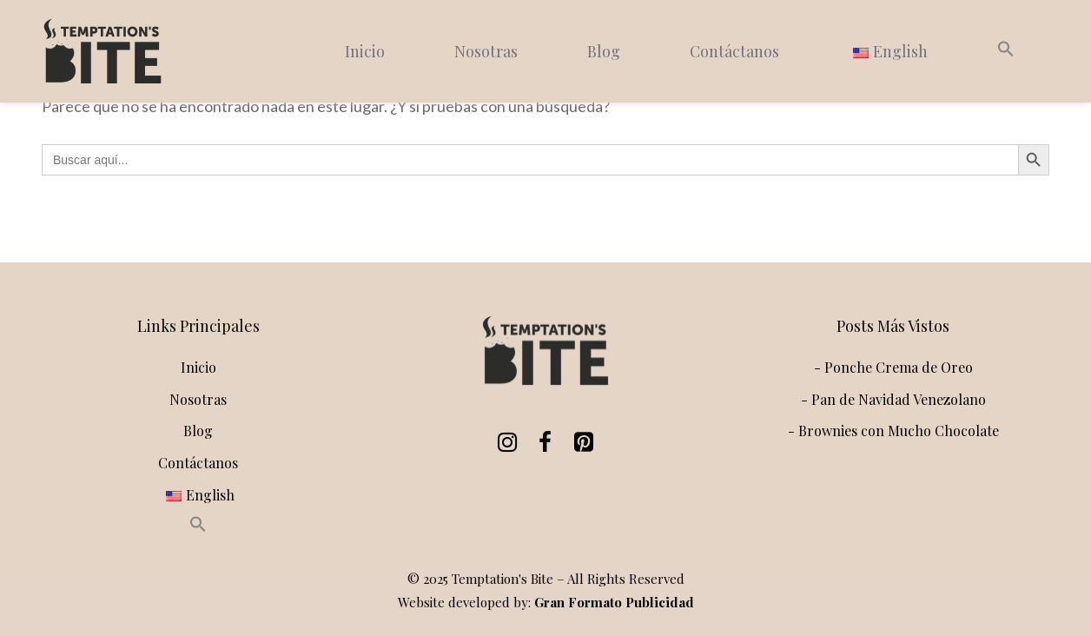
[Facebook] (542, 442)
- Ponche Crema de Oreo (893, 367)
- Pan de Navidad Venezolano (893, 399)
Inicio (365, 51)
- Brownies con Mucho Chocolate (893, 430)
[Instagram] (503, 442)
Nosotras (486, 51)
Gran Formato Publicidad (614, 602)
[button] (1005, 51)
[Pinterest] (580, 442)
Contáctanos (734, 51)
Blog (603, 51)
